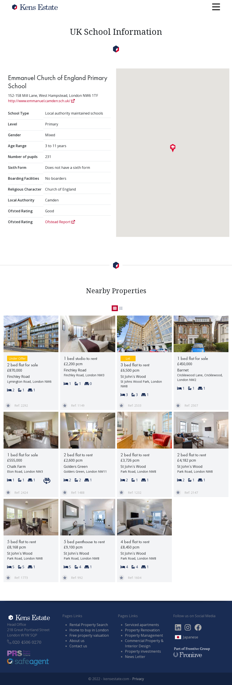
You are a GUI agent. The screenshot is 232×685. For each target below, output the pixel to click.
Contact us (78, 646)
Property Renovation (142, 630)
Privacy (138, 678)
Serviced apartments (142, 624)
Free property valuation (89, 635)
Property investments (143, 651)
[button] (172, 148)
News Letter (135, 656)
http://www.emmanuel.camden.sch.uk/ (41, 100)
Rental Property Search (88, 624)
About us (76, 640)
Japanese (190, 637)
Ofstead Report (60, 221)
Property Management (144, 635)
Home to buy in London (89, 630)
